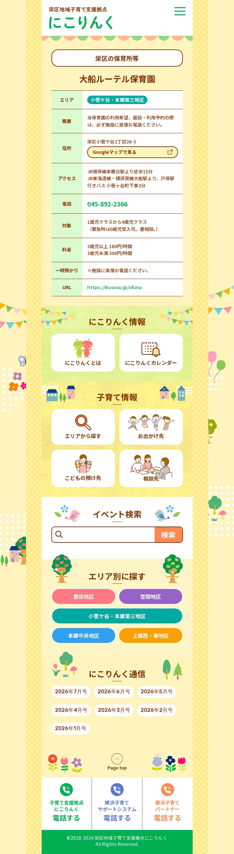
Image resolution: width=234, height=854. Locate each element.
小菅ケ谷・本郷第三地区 (117, 616)
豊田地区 (83, 596)
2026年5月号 (157, 691)
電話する (67, 802)
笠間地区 (150, 596)
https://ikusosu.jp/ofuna (114, 287)
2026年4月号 (71, 710)
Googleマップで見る (114, 152)
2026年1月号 (70, 728)
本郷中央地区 (83, 635)
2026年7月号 (71, 691)
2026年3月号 (114, 710)
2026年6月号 (114, 691)
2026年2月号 (157, 710)
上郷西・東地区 (150, 635)
